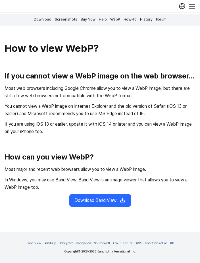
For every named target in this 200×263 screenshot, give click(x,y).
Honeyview (83, 243)
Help (103, 19)
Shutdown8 (102, 243)
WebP (115, 19)
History (146, 19)
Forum (161, 19)
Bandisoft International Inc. (116, 251)
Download (42, 19)
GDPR (138, 243)
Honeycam (66, 243)
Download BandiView (100, 200)
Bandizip (50, 243)
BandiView (33, 243)
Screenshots (66, 19)
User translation (156, 243)
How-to (130, 19)
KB (172, 243)
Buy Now (88, 19)
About (117, 243)
